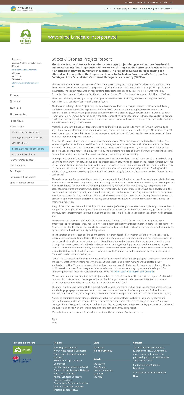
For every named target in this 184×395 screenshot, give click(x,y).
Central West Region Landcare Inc (71, 383)
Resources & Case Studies (23, 176)
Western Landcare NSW (66, 389)
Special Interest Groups (22, 182)
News (135, 8)
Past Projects (17, 171)
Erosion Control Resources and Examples (133, 271)
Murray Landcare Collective (68, 376)
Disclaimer (138, 368)
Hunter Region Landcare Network (71, 366)
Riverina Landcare (63, 380)
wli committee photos (23, 154)
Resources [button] (165, 8)
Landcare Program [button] (148, 8)
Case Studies (141, 2)
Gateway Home (154, 2)
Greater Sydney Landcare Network (71, 370)
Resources (98, 347)
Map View (98, 373)
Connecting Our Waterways (26, 132)
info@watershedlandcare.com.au (24, 70)
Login (171, 2)
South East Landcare (64, 373)
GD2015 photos (20, 143)
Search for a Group (103, 370)
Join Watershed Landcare (23, 159)
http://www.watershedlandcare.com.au (25, 84)
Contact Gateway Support (146, 364)
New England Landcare (65, 347)
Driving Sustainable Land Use (27, 137)
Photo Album (16, 120)
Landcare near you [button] (121, 8)
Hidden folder (17, 126)
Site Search (129, 2)
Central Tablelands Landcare (68, 386)
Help (165, 2)
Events (108, 8)
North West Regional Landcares (70, 350)
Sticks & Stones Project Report (28, 148)
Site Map (98, 376)
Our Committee (18, 165)
